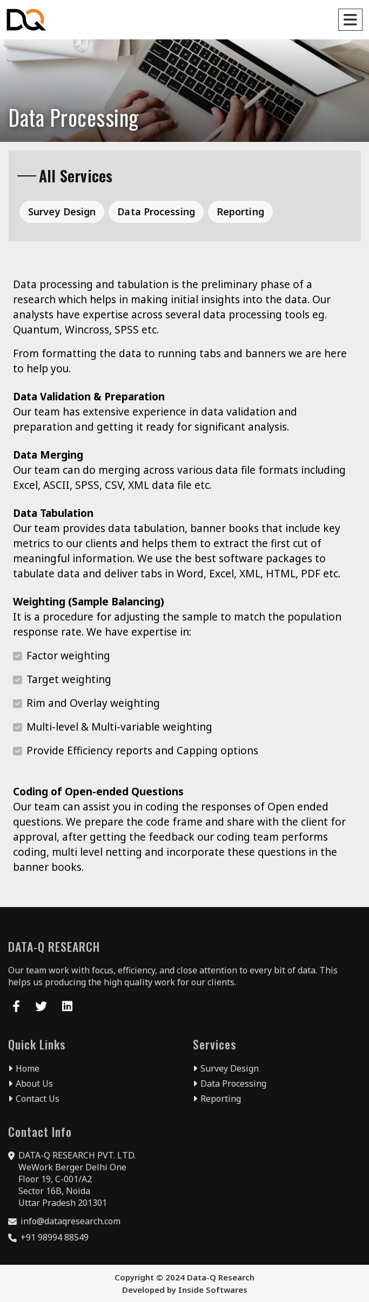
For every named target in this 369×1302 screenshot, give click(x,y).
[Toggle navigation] (350, 20)
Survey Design (62, 211)
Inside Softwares (212, 1289)
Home (23, 1068)
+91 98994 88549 (55, 1237)
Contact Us (33, 1099)
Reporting (240, 211)
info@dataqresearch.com (70, 1221)
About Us (30, 1083)
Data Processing (156, 211)
